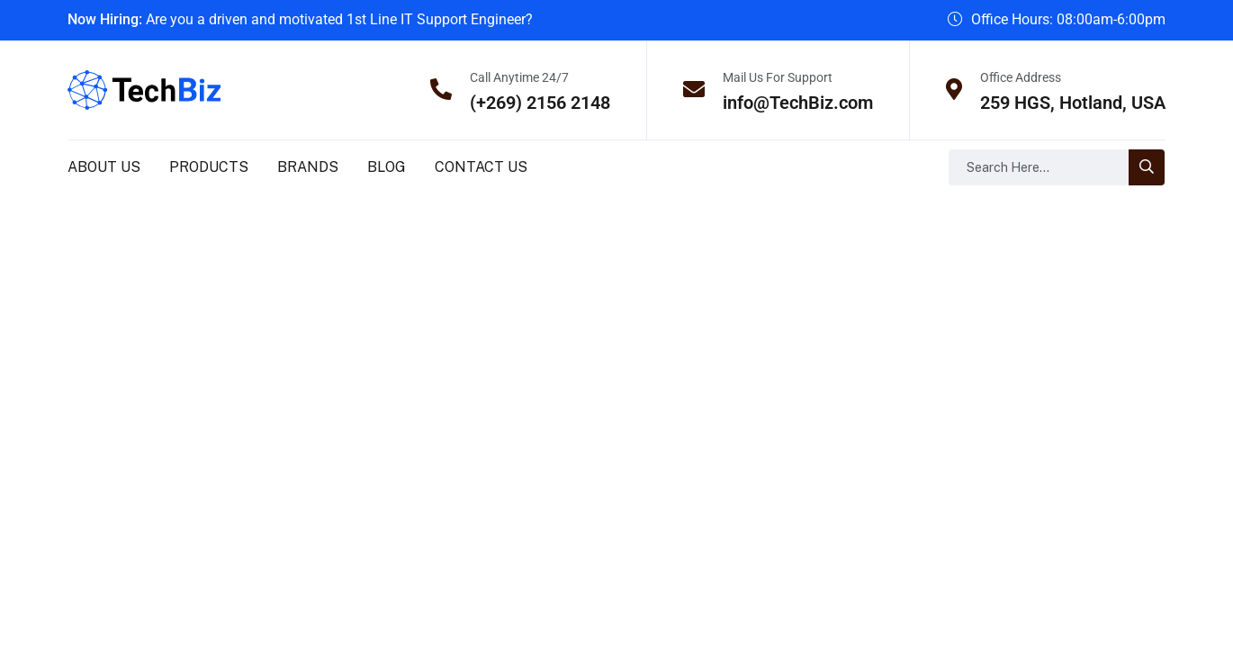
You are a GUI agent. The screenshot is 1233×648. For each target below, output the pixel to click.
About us (104, 167)
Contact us (481, 167)
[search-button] (1147, 167)
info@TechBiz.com (798, 102)
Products (208, 167)
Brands (307, 167)
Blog (386, 167)
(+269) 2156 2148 (540, 102)
